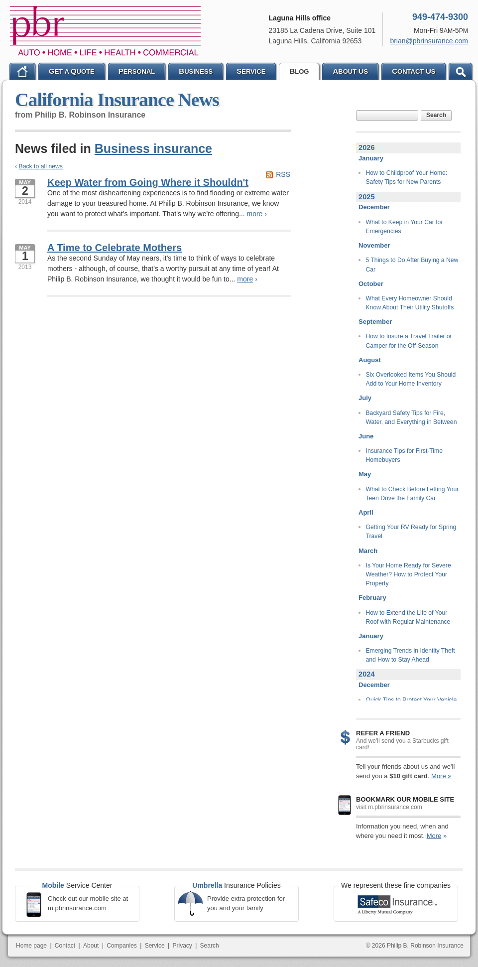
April (365, 512)
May (364, 474)
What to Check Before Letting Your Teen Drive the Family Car (412, 494)
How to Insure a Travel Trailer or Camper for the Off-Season (409, 341)
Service (155, 945)
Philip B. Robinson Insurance (105, 31)
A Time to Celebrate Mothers (114, 247)
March (367, 550)
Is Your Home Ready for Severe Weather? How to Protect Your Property (408, 574)
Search (436, 115)
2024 (366, 674)
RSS (283, 174)
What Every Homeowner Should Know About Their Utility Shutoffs (410, 303)
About (91, 945)
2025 (366, 197)
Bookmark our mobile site (405, 799)
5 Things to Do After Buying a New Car (412, 265)
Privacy (182, 945)
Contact (65, 945)
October (370, 283)
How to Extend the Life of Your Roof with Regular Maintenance (408, 617)
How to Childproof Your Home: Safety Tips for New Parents (407, 177)
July (364, 398)
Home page (31, 945)
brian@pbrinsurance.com (429, 41)
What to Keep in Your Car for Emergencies (404, 227)
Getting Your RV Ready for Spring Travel (411, 532)
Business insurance (153, 148)
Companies (122, 945)
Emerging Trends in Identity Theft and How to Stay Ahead (410, 655)
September (375, 321)
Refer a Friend (383, 733)
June (365, 436)
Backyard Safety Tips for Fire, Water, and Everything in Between (411, 417)
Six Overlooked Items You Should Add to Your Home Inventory (411, 379)
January (370, 158)
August (369, 360)
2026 (366, 147)
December (374, 207)
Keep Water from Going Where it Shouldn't (147, 182)
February (372, 597)
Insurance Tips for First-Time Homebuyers (404, 455)
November (374, 245)
